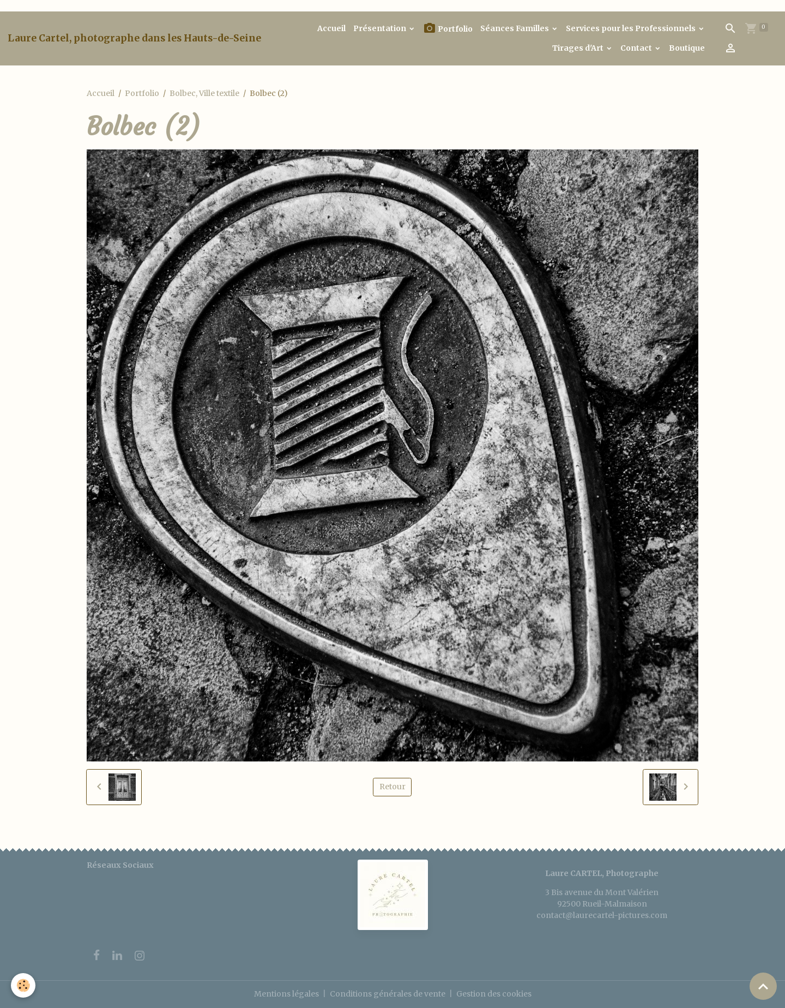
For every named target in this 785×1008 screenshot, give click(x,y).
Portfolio (448, 28)
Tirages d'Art (578, 48)
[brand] (134, 38)
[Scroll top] (763, 986)
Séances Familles (515, 28)
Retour (392, 786)
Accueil (331, 28)
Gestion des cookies (494, 994)
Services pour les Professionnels (631, 28)
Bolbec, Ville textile (204, 93)
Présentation (380, 28)
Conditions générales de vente (387, 994)
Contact (637, 48)
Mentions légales (286, 994)
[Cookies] (23, 985)
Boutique (687, 48)
